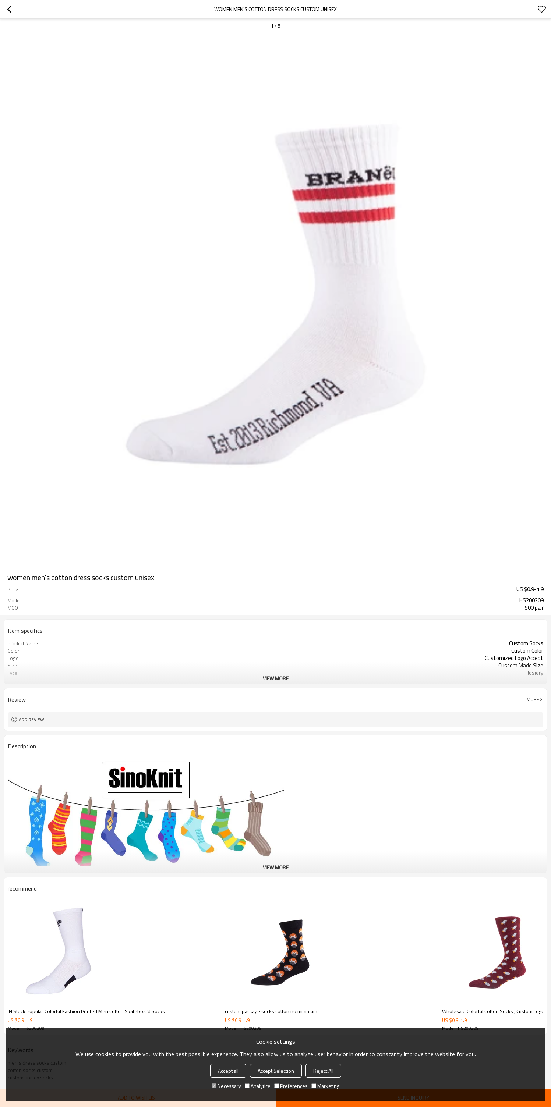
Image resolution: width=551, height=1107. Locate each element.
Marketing (325, 1086)
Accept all (228, 1071)
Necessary (226, 1086)
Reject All (323, 1071)
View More (276, 678)
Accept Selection (276, 1071)
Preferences (291, 1086)
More (532, 699)
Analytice (258, 1086)
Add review (31, 719)
